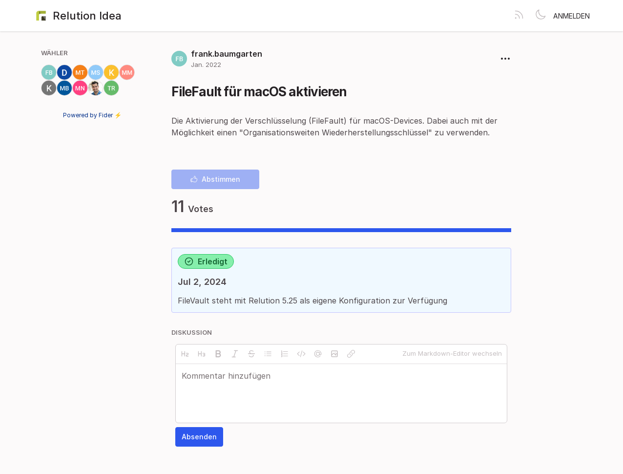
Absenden (199, 436)
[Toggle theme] (540, 15)
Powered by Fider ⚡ (92, 115)
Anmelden (571, 16)
